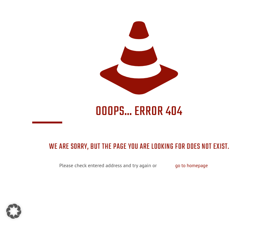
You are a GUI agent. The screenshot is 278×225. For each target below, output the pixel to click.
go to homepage (191, 165)
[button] (14, 211)
